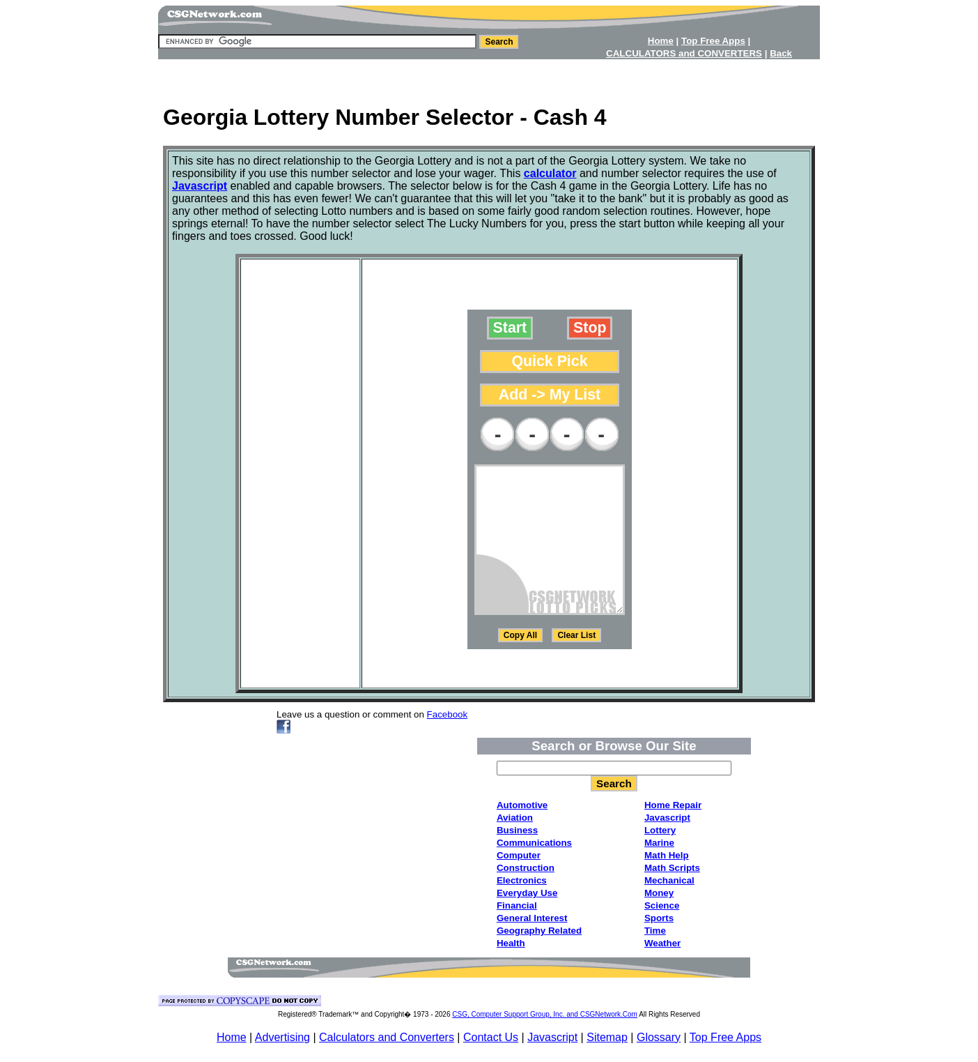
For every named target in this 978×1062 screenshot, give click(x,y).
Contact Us (490, 1037)
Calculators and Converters (386, 1037)
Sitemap (607, 1037)
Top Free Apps (725, 1037)
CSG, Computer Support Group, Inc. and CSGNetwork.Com (544, 1014)
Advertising (282, 1037)
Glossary (659, 1037)
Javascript (552, 1037)
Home (232, 1037)
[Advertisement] (489, 77)
